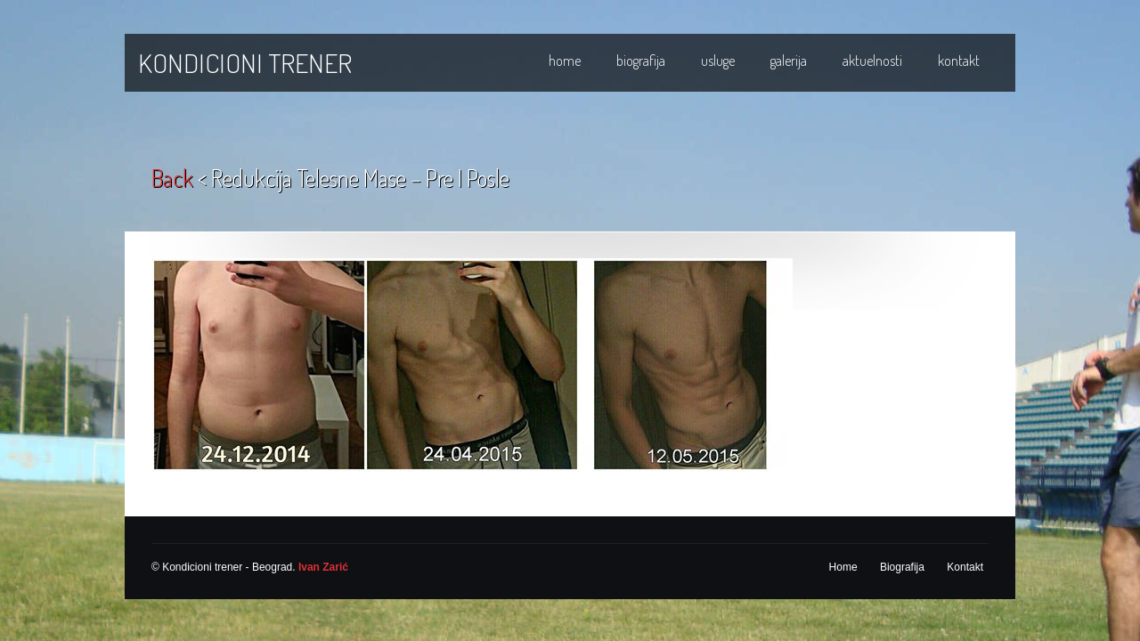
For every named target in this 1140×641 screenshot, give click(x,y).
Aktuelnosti (872, 60)
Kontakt (959, 60)
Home (565, 60)
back (172, 177)
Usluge (718, 60)
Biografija (640, 60)
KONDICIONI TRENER (245, 62)
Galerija (788, 60)
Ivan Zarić (323, 567)
